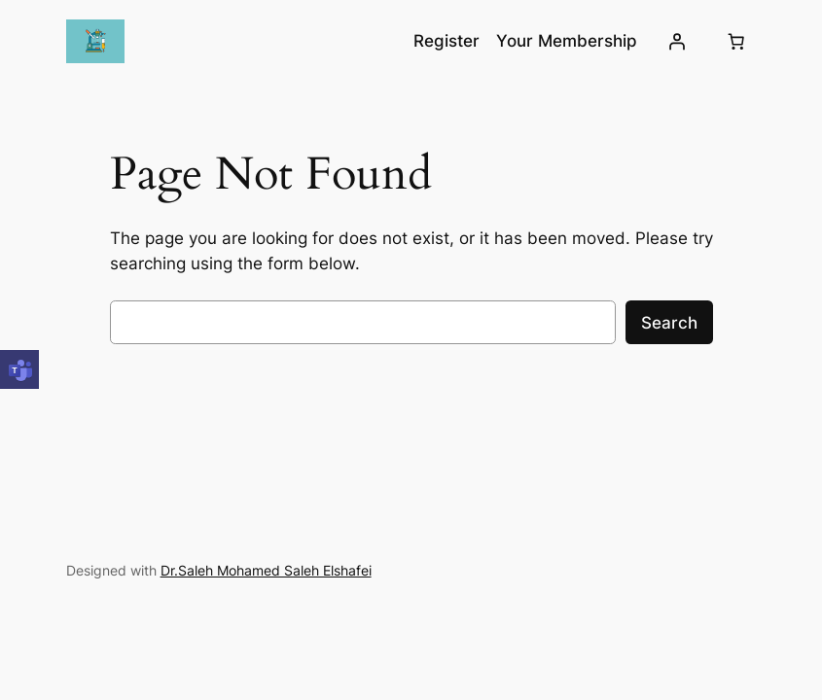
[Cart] (735, 41)
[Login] (676, 41)
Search (669, 322)
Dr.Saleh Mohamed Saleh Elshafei (266, 570)
